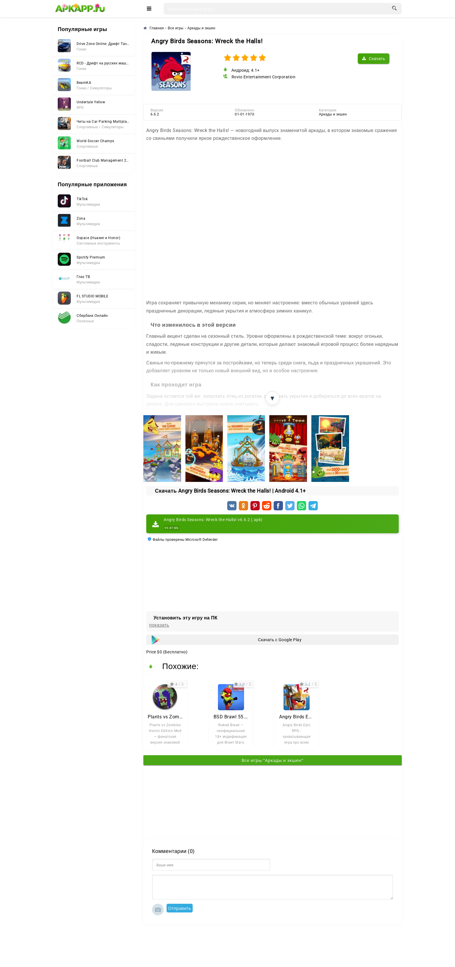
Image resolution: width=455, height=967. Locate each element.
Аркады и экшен (333, 114)
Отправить (179, 908)
